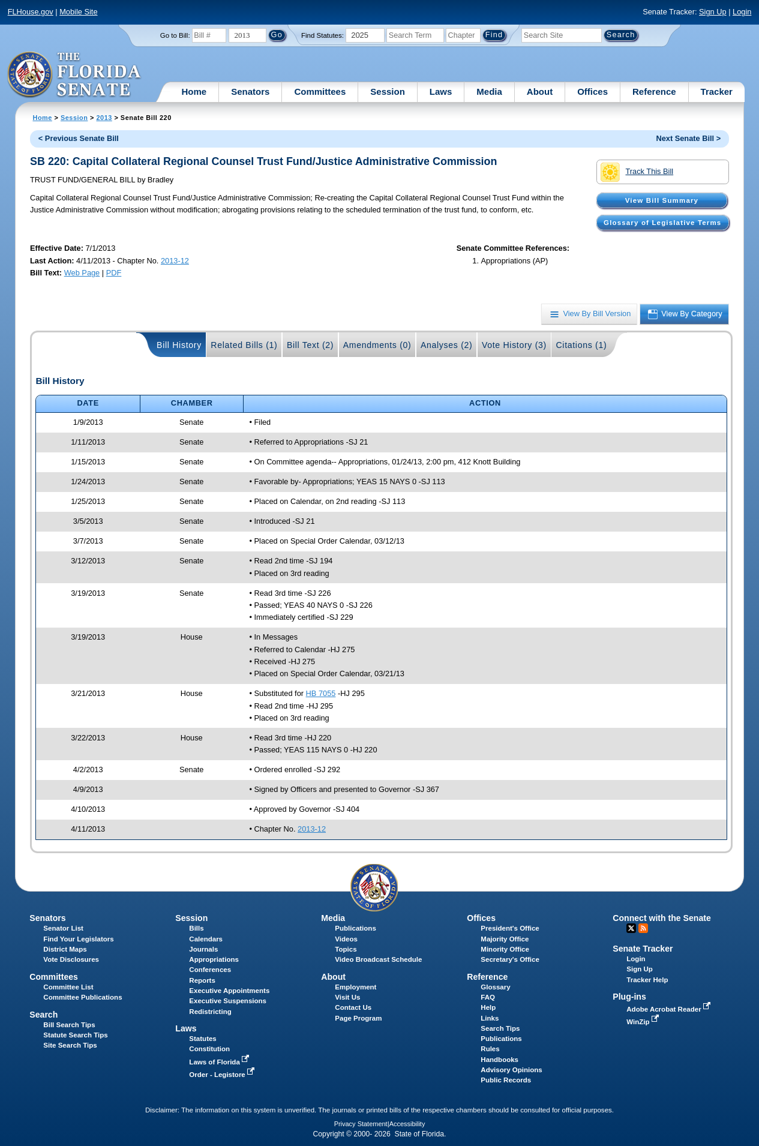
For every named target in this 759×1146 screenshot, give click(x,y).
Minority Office (505, 949)
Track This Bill (637, 172)
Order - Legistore (223, 1074)
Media (489, 91)
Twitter (631, 928)
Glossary (495, 987)
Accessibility (407, 1123)
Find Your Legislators (78, 939)
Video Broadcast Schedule (378, 959)
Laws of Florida (220, 1062)
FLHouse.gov (30, 11)
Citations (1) (581, 345)
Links (490, 1018)
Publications (355, 928)
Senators (250, 91)
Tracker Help (647, 979)
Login (742, 11)
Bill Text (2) (310, 345)
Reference (654, 91)
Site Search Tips (70, 1045)
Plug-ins (629, 996)
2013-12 (175, 260)
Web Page (82, 272)
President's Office (510, 928)
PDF (114, 272)
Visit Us (347, 997)
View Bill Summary (661, 200)
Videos (346, 939)
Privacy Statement (361, 1123)
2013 (104, 117)
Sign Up (713, 11)
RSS (643, 928)
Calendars (206, 939)
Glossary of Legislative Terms (662, 222)
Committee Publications (82, 997)
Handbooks (499, 1059)
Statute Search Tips (75, 1035)
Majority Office (505, 939)
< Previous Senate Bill (78, 138)
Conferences (210, 969)
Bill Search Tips (69, 1024)
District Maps (64, 949)
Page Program (358, 1018)
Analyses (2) (447, 345)
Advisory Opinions (511, 1069)
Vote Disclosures (71, 959)
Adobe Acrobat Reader (669, 1009)
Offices (592, 91)
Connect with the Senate (661, 918)
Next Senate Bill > (688, 138)
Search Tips (500, 1028)
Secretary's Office (510, 959)
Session (387, 91)
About (540, 91)
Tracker (717, 91)
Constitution (209, 1048)
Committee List (68, 987)
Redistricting (210, 1011)
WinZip (643, 1021)
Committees (320, 91)
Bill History (179, 345)
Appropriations (214, 959)
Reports (202, 980)
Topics (345, 949)
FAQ (488, 997)
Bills (196, 928)
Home (194, 91)
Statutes (202, 1038)
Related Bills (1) (244, 345)
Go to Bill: (175, 35)
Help (488, 1007)
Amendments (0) (377, 345)
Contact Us (353, 1007)
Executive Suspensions (227, 1000)
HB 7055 (321, 693)
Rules (490, 1048)
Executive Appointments (229, 990)
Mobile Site (78, 11)
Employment (355, 987)
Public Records (506, 1080)
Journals (203, 949)
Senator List (63, 928)
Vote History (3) (514, 345)
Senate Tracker (643, 948)
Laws (441, 91)
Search (43, 1014)
